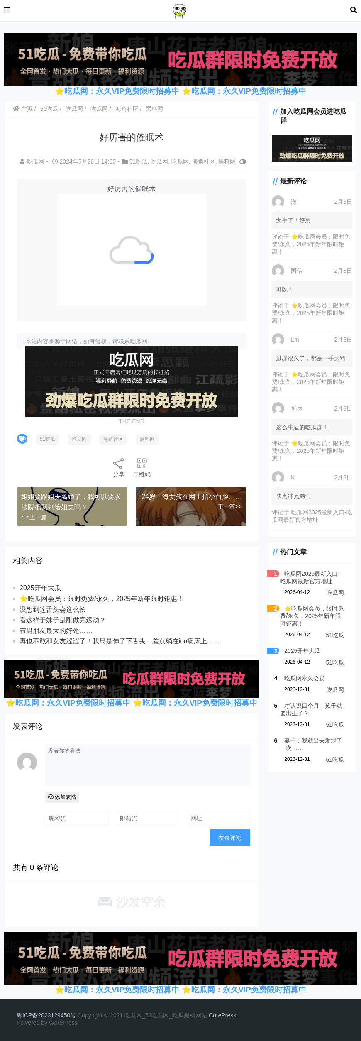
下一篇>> (230, 506)
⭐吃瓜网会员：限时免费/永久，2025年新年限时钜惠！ (102, 598)
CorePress (222, 1015)
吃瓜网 (74, 108)
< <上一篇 (34, 517)
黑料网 (154, 108)
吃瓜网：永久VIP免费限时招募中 (248, 91)
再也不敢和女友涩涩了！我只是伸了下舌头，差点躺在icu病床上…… (120, 641)
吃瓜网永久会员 (304, 678)
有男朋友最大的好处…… (56, 630)
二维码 (142, 467)
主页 (23, 108)
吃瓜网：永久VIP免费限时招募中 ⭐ (127, 91)
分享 (118, 467)
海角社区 (127, 108)
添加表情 (62, 797)
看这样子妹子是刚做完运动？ (63, 619)
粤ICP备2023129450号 (46, 1015)
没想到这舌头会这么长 (53, 609)
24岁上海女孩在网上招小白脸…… (191, 496)
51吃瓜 (49, 108)
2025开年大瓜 (40, 587)
